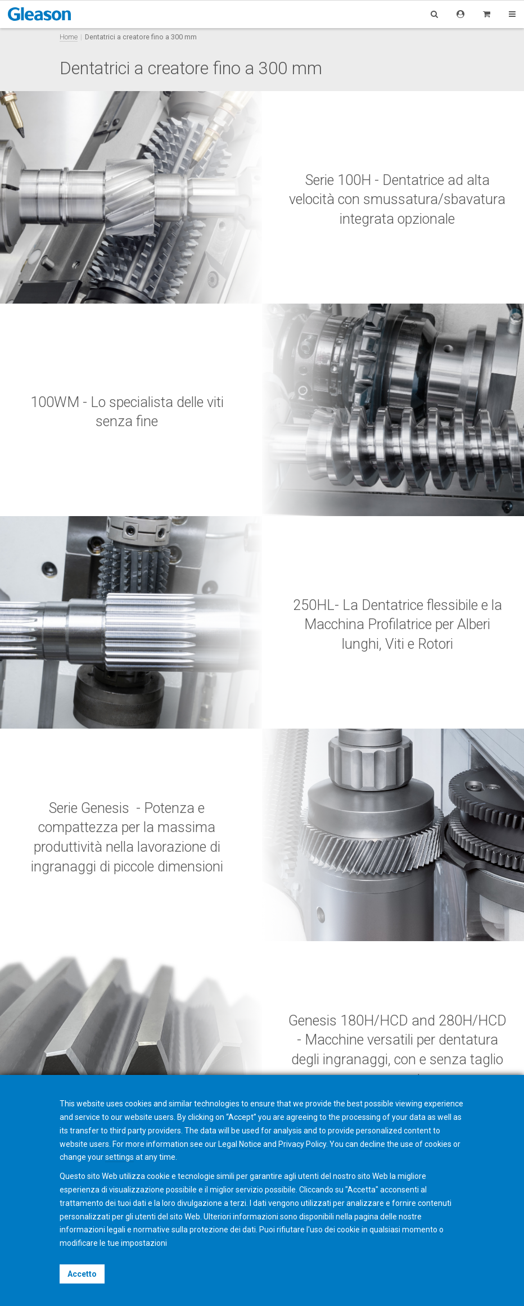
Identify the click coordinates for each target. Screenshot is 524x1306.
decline (372, 1144)
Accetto (82, 1273)
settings (119, 1157)
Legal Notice (239, 1144)
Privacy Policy (302, 1144)
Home (69, 37)
